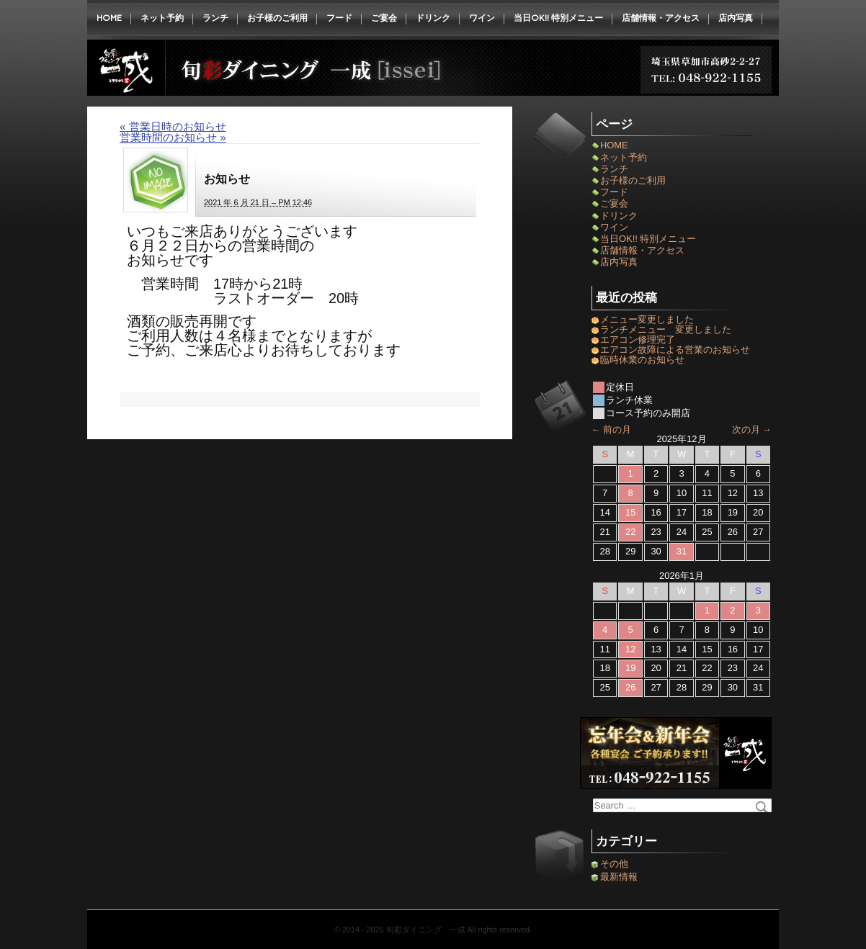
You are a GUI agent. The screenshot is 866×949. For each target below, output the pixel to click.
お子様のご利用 (277, 18)
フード (339, 18)
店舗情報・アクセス (661, 18)
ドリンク (433, 18)
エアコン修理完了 (637, 339)
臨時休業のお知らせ (647, 359)
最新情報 (619, 876)
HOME (109, 18)
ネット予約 (162, 18)
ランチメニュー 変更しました (665, 329)
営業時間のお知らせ (173, 137)
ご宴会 (384, 18)
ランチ (215, 18)
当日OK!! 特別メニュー (558, 18)
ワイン (482, 18)
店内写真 (735, 18)
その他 (614, 863)
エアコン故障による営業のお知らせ (675, 349)
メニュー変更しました (647, 319)
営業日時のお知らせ (173, 126)
